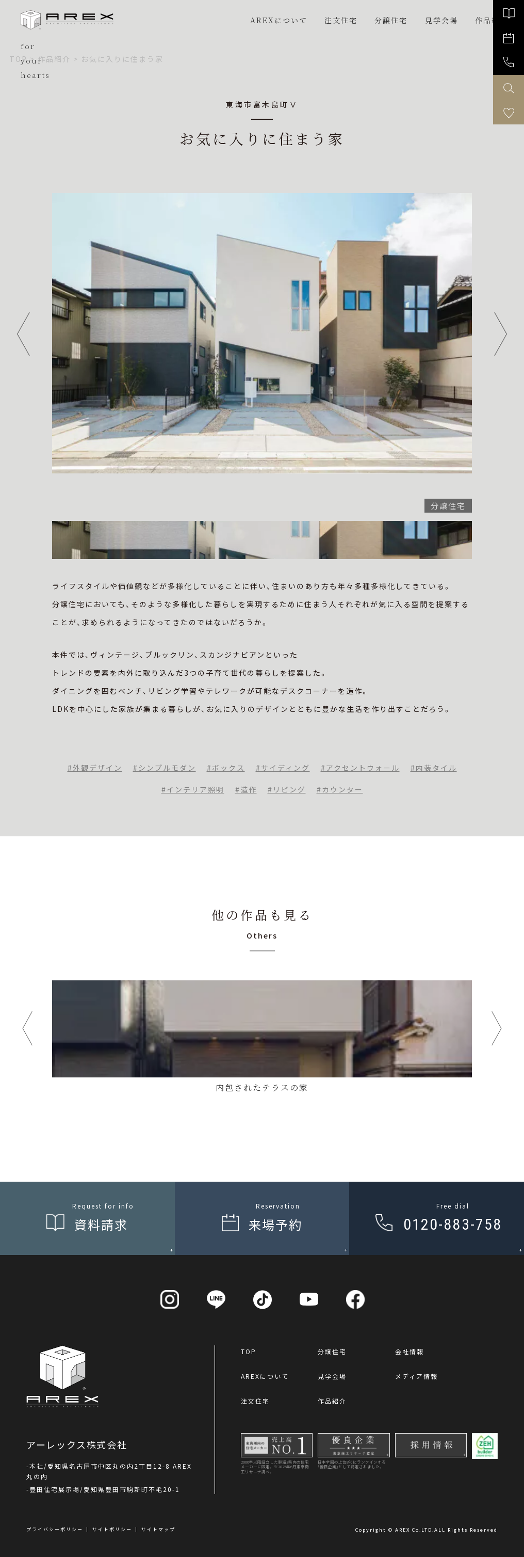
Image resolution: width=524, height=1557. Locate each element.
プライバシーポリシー (54, 1529)
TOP (248, 1351)
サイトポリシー (112, 1529)
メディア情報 (416, 1376)
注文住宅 (340, 20)
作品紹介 (332, 1400)
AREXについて (278, 20)
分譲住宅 (390, 20)
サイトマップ (158, 1529)
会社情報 (409, 1351)
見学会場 (332, 1376)
